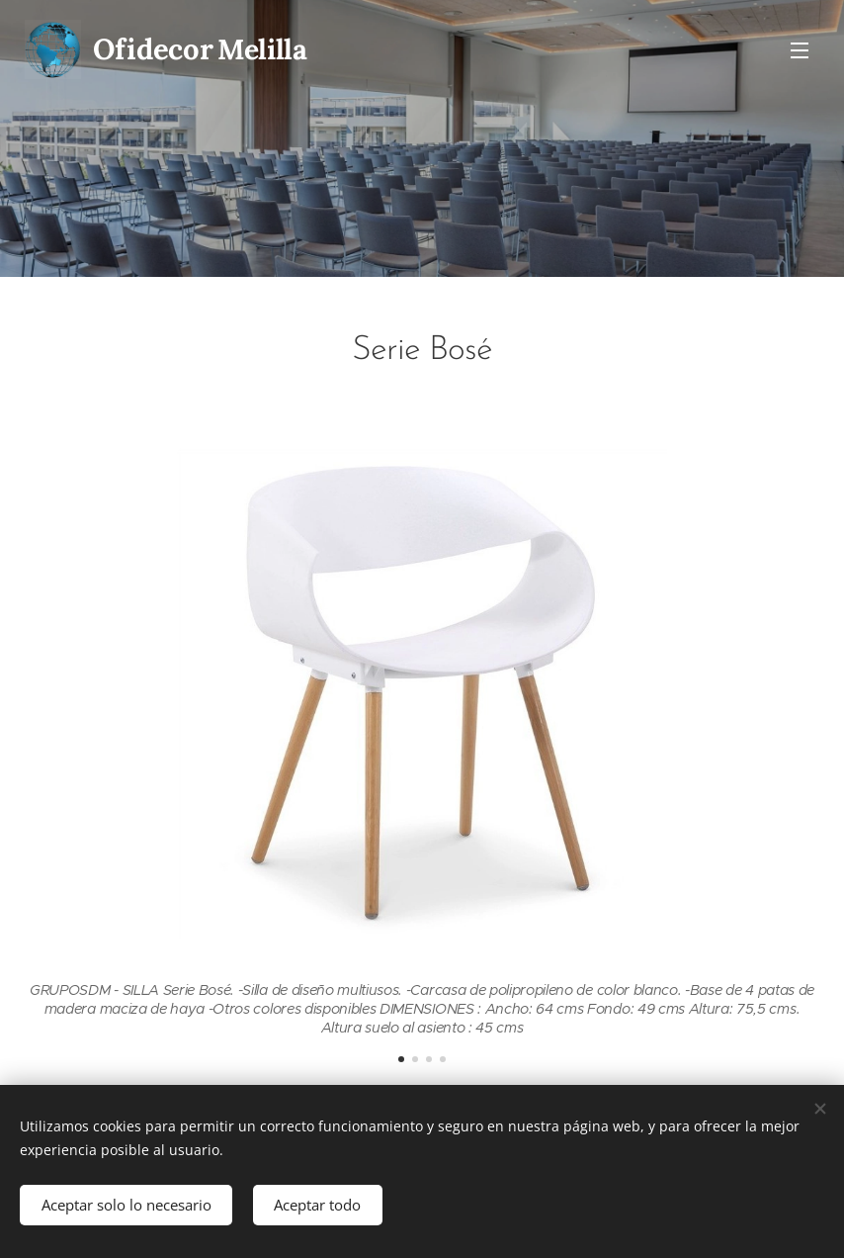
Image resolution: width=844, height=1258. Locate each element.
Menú (799, 50)
